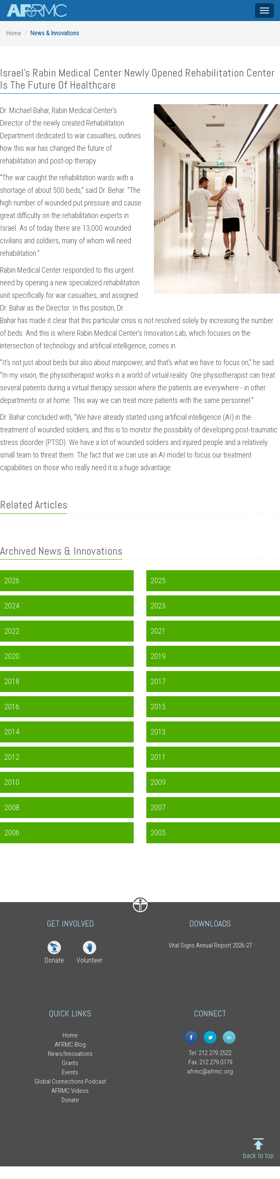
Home (13, 33)
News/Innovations (70, 1054)
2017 (158, 681)
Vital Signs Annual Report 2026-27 (210, 945)
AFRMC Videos (70, 1091)
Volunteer (90, 960)
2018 (11, 681)
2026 (11, 580)
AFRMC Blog (70, 1044)
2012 (11, 757)
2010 (11, 782)
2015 (158, 706)
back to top (258, 1156)
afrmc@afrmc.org (210, 1071)
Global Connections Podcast (70, 1081)
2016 (11, 706)
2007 (158, 807)
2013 (158, 731)
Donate (54, 960)
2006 (11, 832)
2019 (158, 656)
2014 (11, 731)
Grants (70, 1063)
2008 (11, 807)
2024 (11, 605)
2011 (158, 757)
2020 (11, 656)
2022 (11, 630)
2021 (158, 630)
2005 (158, 832)
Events (70, 1072)
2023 (158, 605)
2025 (158, 580)
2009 (158, 782)
